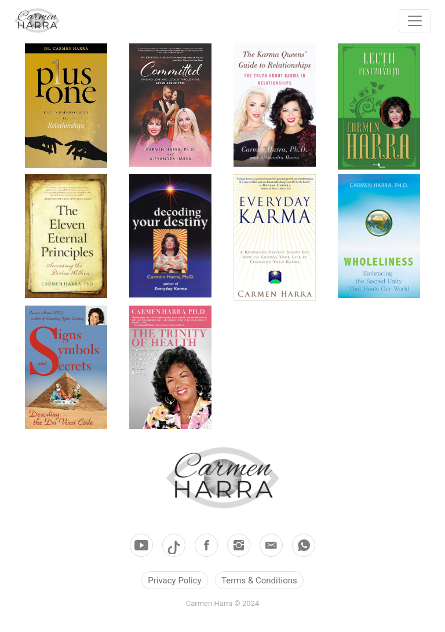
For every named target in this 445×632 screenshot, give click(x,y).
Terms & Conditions (259, 580)
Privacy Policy (174, 580)
